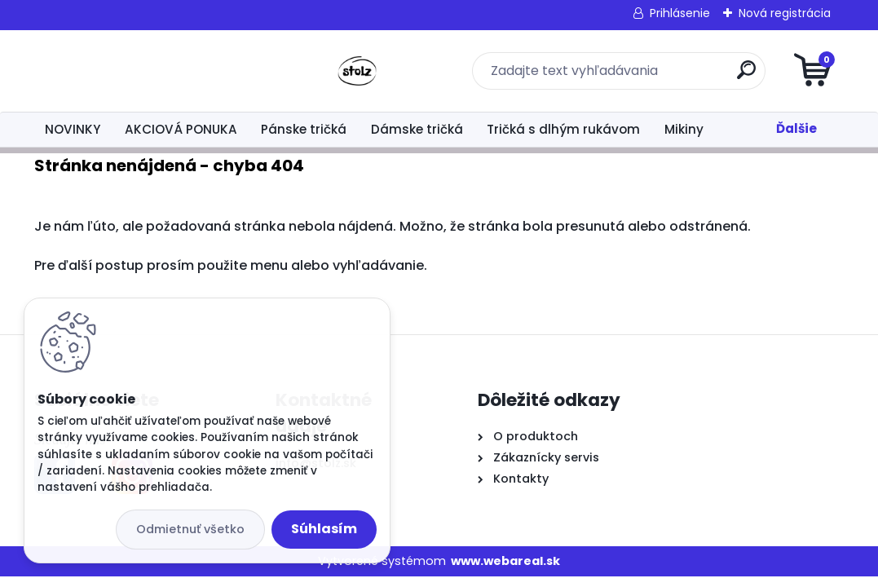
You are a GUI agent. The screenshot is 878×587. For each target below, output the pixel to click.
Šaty (759, 129)
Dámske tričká (417, 129)
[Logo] (134, 71)
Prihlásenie (680, 13)
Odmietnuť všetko (190, 529)
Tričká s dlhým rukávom (563, 129)
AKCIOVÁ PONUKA (181, 129)
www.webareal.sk (505, 561)
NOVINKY (72, 129)
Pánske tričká (303, 129)
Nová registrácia (785, 13)
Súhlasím (324, 528)
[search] (634, 76)
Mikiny (684, 129)
